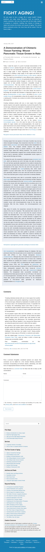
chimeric (12, 67)
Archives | (22, 542)
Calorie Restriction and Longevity (14, 488)
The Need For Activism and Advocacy (15, 495)
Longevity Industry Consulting (13, 444)
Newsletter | (14, 542)
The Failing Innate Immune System (15, 460)
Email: (24, 373)
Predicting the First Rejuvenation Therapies (17, 501)
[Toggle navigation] (41, 2)
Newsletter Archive (11, 475)
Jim (10, 348)
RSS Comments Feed (11, 478)
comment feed (18, 368)
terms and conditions (20, 404)
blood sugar (7, 179)
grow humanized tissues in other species (25, 75)
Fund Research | (20, 540)
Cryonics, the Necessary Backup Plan (15, 490)
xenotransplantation (9, 84)
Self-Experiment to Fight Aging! (14, 502)
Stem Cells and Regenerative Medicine (16, 506)
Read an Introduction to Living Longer (15, 433)
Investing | (35, 540)
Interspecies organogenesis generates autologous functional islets (21, 244)
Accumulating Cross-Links (12, 454)
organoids (19, 79)
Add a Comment (22, 61)
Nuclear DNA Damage (11, 465)
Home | (8, 540)
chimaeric (38, 268)
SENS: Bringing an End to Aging (14, 504)
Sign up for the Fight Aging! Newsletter (15, 436)
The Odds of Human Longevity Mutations (16, 494)
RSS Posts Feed (10, 477)
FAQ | (13, 540)
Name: (5, 373)
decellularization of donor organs (17, 94)
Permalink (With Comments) (12, 57)
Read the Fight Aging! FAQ (13, 434)
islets (35, 143)
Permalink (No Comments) (30, 57)
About (22, 544)
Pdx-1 (22, 264)
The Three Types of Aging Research (15, 510)
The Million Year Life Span (12, 517)
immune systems (28, 181)
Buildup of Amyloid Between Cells (14, 456)
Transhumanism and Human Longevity (16, 511)
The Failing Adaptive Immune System (15, 458)
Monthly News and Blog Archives (14, 473)
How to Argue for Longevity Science (15, 492)
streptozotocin (33, 270)
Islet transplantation (9, 251)
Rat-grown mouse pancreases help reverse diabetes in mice (19, 134)
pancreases (14, 144)
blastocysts (35, 264)
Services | (29, 540)
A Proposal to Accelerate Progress (14, 486)
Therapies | (7, 542)
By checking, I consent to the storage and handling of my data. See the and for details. (22, 403)
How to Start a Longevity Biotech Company (17, 446)
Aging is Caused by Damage (13, 452)
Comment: (6, 380)
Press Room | (29, 542)
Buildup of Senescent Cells (13, 467)
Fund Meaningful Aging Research (14, 438)
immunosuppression (9, 120)
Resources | (37, 542)
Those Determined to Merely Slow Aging (16, 508)
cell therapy (33, 129)
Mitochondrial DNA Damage (13, 463)
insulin (22, 168)
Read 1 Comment (10, 61)
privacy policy (9, 404)
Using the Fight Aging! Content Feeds (15, 480)
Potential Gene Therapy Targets (14, 499)
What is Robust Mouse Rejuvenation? (15, 513)
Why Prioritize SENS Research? (14, 515)
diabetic (6, 146)
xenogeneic (18, 281)
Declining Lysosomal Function (13, 461)
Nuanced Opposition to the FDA (14, 497)
